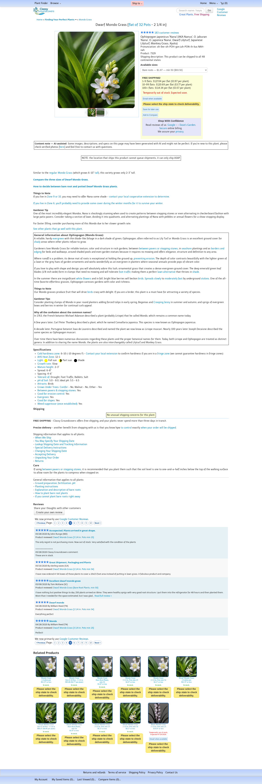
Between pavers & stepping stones (56, 390)
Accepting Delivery (45, 454)
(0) (224, 3)
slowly (157, 278)
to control (126, 427)
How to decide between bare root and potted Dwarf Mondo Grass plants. (75, 186)
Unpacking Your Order (47, 457)
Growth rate (44, 363)
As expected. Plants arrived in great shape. (72, 530)
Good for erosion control (50, 393)
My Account (41, 779)
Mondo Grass (85, 19)
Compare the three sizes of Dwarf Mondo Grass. (60, 179)
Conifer (64, 387)
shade (195, 272)
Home (203, 3)
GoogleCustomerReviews (222, 12)
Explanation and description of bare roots (58, 489)
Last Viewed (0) (86, 779)
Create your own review (49, 512)
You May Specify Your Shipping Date (54, 441)
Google (171, 125)
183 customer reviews (160, 32)
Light (40, 360)
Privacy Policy (155, 772)
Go (209, 10)
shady (37, 241)
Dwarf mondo (56, 602)
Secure (163, 128)
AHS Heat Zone (45, 357)
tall (96, 172)
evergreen (58, 238)
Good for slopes (46, 400)
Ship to (137, 3)
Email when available (152, 99)
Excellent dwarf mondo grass (65, 581)
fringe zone (163, 353)
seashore (187, 248)
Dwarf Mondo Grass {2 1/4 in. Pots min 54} (73, 569)
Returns (39, 461)
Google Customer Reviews (73, 519)
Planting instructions (46, 486)
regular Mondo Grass (60, 172)
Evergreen (43, 397)
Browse (55, 3)
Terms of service (117, 772)
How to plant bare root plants (51, 493)
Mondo (53, 621)
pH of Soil (42, 380)
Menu (213, 3)
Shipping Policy (137, 772)
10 (91, 523)
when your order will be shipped (158, 427)
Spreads (149, 278)
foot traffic (125, 272)
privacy (179, 131)
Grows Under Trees (47, 387)
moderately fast (173, 278)
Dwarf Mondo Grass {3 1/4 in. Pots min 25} (73, 537)
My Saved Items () (63, 779)
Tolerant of (43, 377)
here (61, 147)
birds (141, 278)
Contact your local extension (101, 353)
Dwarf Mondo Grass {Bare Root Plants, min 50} (75, 587)
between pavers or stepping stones (158, 248)
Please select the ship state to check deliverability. (171, 104)
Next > (98, 523)
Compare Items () (109, 779)
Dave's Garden (187, 125)
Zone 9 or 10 (54, 196)
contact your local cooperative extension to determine (139, 196)
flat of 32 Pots (139, 25)
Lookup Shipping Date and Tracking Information (61, 444)
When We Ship (43, 437)
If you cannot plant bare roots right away (57, 496)
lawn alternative (166, 272)
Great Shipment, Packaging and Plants (70, 562)
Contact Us (171, 772)
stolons (205, 278)
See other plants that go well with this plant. (58, 228)
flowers (87, 278)
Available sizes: (149, 64)
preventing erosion (144, 258)
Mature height (45, 367)
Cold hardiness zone (48, 353)
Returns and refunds (94, 772)
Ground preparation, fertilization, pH (55, 483)
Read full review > (103, 596)
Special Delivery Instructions (51, 447)
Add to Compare (150, 115)
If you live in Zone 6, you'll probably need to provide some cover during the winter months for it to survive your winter (98, 203)
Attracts (42, 383)
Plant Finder (41, 3)
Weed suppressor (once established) (57, 403)
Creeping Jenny (162, 302)
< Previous (40, 523)
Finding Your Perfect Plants (61, 19)
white (79, 278)
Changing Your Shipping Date (51, 451)
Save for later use (151, 109)
